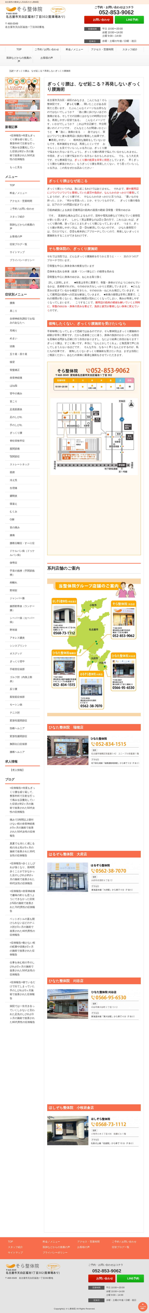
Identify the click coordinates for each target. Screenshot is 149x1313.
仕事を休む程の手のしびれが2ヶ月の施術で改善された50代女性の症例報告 (22, 968)
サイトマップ (17, 252)
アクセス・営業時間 (102, 49)
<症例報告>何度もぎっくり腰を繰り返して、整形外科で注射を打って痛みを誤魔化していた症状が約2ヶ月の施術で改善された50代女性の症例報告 (22, 147)
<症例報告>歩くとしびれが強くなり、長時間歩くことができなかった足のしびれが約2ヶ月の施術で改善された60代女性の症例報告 (22, 873)
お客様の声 (47, 57)
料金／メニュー (74, 49)
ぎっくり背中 (17, 661)
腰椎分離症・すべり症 (22, 543)
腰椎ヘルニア (17, 752)
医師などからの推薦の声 (19, 59)
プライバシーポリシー (22, 260)
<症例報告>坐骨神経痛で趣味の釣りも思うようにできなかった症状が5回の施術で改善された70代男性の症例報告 (22, 901)
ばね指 (13, 385)
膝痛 (12, 535)
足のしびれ (16, 417)
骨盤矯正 (15, 370)
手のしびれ (16, 425)
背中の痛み (16, 393)
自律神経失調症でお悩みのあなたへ (22, 320)
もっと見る (16, 167)
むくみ (13, 511)
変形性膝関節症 (18, 736)
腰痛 (12, 303)
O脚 (12, 519)
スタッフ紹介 (129, 49)
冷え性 (13, 480)
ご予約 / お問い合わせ (47, 49)
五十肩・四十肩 (18, 354)
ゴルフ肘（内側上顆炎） (21, 679)
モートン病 (16, 704)
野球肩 (13, 629)
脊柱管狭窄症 (17, 440)
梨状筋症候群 (17, 697)
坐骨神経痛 (16, 377)
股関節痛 (15, 448)
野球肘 (13, 590)
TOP (19, 49)
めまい (13, 338)
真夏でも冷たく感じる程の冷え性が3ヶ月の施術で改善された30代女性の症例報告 (22, 849)
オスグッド (16, 653)
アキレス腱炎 (17, 637)
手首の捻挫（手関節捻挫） (22, 572)
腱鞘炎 (13, 496)
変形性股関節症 (18, 720)
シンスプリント (18, 645)
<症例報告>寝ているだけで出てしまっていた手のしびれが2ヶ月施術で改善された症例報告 (22, 990)
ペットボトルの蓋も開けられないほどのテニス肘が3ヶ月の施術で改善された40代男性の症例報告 (22, 927)
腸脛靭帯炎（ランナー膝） (22, 608)
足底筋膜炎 (16, 409)
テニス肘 (15, 712)
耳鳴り (13, 330)
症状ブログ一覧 (18, 244)
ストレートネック (20, 464)
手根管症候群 (17, 669)
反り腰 (13, 689)
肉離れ (13, 582)
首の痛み (15, 527)
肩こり (13, 310)
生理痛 (13, 488)
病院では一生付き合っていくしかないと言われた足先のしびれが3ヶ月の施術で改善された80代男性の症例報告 (22, 1014)
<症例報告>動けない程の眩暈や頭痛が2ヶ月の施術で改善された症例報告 (22, 948)
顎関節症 (15, 456)
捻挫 (12, 472)
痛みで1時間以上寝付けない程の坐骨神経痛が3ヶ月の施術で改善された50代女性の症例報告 (22, 827)
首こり (13, 401)
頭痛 (12, 346)
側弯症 (13, 562)
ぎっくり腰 (16, 432)
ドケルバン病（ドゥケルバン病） (22, 553)
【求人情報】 (17, 770)
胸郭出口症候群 (18, 744)
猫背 (12, 362)
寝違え (13, 503)
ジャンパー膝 (17, 598)
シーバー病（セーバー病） (22, 620)
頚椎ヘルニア (17, 728)
